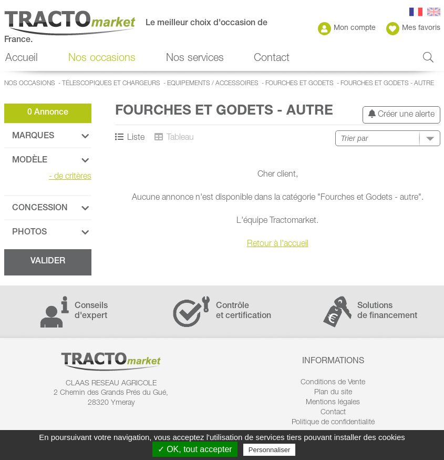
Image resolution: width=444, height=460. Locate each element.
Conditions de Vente (333, 382)
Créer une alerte (401, 114)
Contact (272, 59)
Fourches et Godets (299, 83)
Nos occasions (102, 59)
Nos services (195, 59)
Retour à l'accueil (277, 244)
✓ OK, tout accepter (195, 449)
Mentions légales (333, 402)
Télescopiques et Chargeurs (111, 83)
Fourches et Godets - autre (387, 83)
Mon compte (347, 28)
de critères (70, 177)
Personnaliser (270, 450)
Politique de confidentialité (333, 422)
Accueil (21, 59)
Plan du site (333, 392)
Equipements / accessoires (213, 83)
